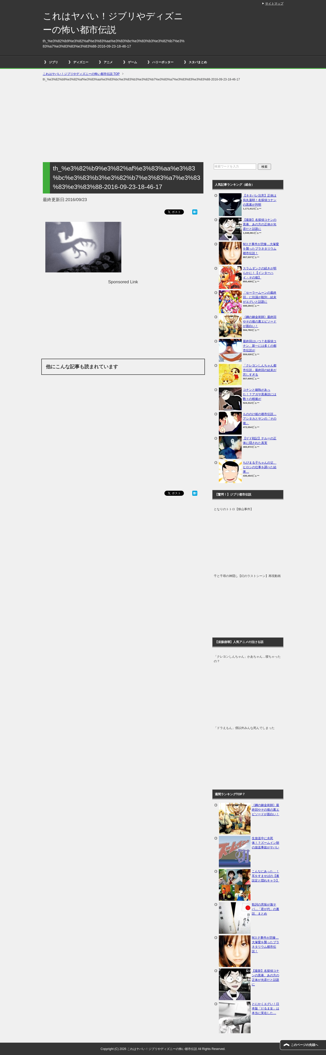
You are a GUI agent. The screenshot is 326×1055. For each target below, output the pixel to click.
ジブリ (53, 62)
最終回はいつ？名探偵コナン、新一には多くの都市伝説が (259, 345)
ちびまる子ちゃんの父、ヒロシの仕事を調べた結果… (259, 467)
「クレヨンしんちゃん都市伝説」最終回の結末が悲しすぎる (259, 370)
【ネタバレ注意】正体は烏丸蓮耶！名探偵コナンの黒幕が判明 (259, 200)
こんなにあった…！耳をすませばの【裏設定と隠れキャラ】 (265, 876)
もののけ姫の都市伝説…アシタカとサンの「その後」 (259, 418)
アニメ (108, 62)
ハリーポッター (163, 62)
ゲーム (132, 62)
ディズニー (80, 62)
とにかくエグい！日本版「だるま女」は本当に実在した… (265, 1008)
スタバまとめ (198, 62)
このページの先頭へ (304, 1045)
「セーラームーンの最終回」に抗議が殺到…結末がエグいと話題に (259, 297)
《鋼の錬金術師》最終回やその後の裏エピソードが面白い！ (259, 321)
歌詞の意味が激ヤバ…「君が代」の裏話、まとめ (265, 909)
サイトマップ (274, 3)
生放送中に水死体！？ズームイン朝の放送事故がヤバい (265, 842)
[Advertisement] (163, 122)
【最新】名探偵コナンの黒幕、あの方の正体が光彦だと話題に (259, 224)
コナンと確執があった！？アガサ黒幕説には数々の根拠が (259, 394)
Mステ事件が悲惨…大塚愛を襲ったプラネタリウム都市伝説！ (261, 248)
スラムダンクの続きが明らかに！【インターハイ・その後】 (259, 273)
